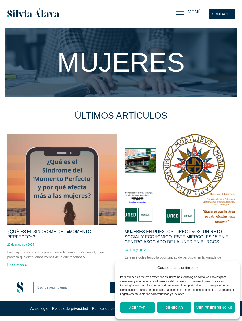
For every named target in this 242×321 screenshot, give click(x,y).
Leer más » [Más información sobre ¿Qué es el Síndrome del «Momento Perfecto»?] (17, 265)
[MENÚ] (180, 12)
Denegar (174, 307)
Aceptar (137, 307)
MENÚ (195, 11)
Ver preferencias (214, 307)
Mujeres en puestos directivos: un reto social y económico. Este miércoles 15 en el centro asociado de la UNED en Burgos (178, 236)
